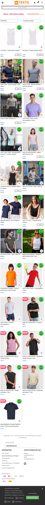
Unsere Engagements (8, 468)
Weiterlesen (21, 495)
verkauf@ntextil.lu (29, 459)
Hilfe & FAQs (5, 465)
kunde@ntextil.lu (29, 455)
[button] (34, 2)
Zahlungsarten (6, 458)
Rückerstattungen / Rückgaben (11, 463)
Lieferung (4, 460)
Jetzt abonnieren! (11, 446)
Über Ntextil (5, 453)
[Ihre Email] (21, 442)
